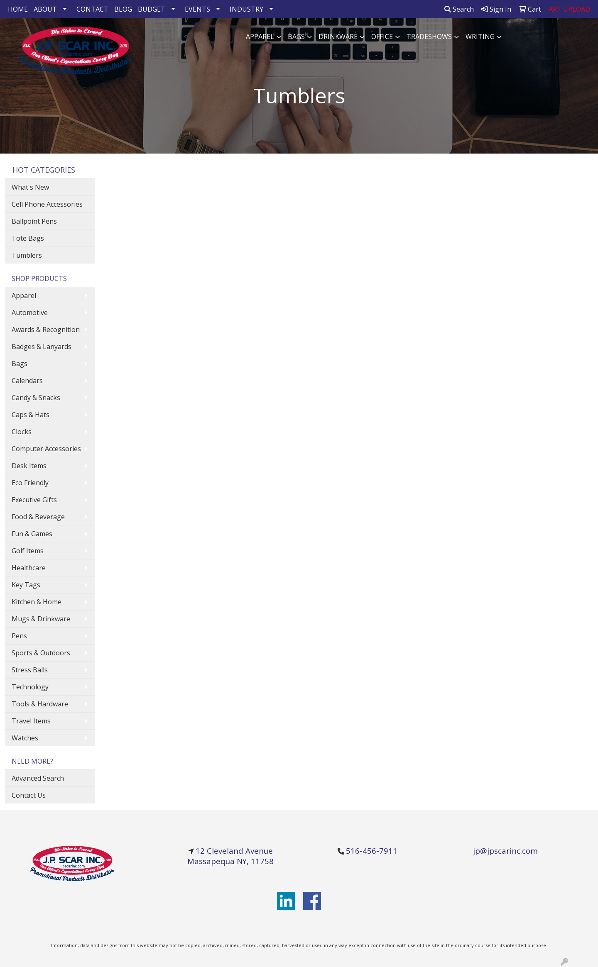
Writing (480, 36)
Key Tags (26, 584)
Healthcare (29, 567)
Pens (19, 635)
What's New (30, 187)
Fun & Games (32, 533)
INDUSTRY (246, 9)
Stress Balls (30, 669)
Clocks (22, 431)
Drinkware (338, 36)
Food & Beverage (38, 516)
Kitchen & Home (36, 601)
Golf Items (28, 550)
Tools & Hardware (40, 703)
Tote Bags (28, 238)
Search (459, 9)
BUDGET (151, 9)
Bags (296, 36)
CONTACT (92, 9)
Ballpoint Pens (34, 221)
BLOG (123, 9)
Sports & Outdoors (41, 652)
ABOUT (45, 9)
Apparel (260, 36)
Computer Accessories (46, 448)
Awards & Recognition (46, 329)
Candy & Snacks (36, 397)
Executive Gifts (34, 499)
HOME (18, 9)
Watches (25, 737)
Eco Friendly (30, 482)
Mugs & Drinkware (41, 618)
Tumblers (27, 255)
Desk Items (29, 465)
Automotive (30, 312)
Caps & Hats (30, 414)
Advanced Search (38, 778)
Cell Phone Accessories (47, 204)
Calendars (27, 380)
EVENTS (197, 9)
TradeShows (429, 36)
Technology (30, 686)
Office (382, 36)
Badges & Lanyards (41, 346)
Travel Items (31, 720)
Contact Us (29, 795)
